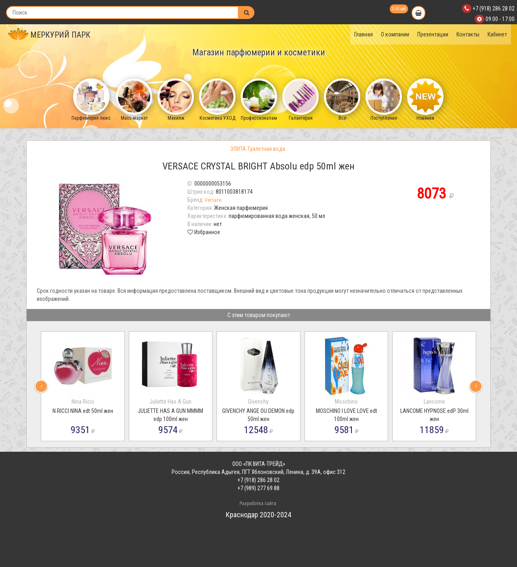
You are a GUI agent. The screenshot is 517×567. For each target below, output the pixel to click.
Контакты (467, 34)
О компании (395, 34)
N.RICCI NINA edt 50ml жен (83, 411)
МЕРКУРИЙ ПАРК (49, 35)
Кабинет (497, 34)
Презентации (432, 34)
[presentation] (41, 386)
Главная (363, 34)
